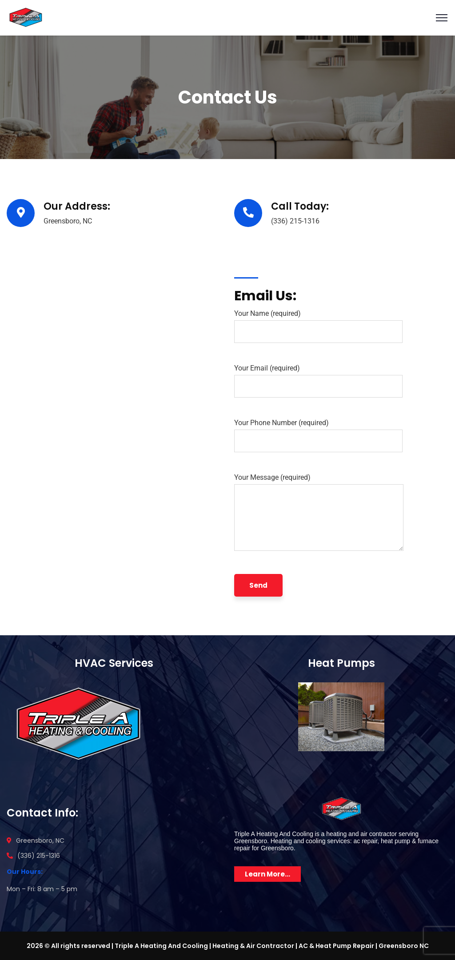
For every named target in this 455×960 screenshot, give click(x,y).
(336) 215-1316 (295, 221)
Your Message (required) (318, 514)
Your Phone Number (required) (318, 435)
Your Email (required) (318, 381)
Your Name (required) (318, 326)
